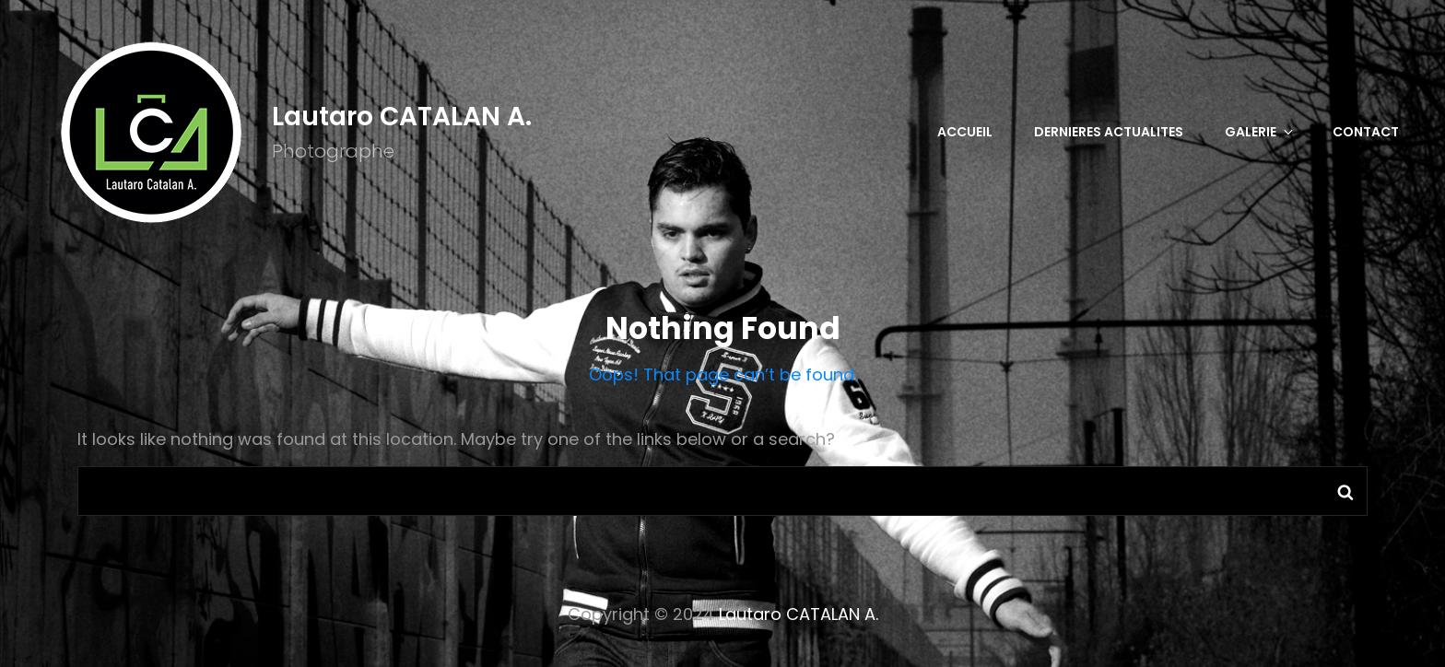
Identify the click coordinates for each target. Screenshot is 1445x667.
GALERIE (1260, 132)
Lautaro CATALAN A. (402, 117)
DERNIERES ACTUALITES (1108, 132)
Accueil (965, 132)
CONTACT (1366, 132)
